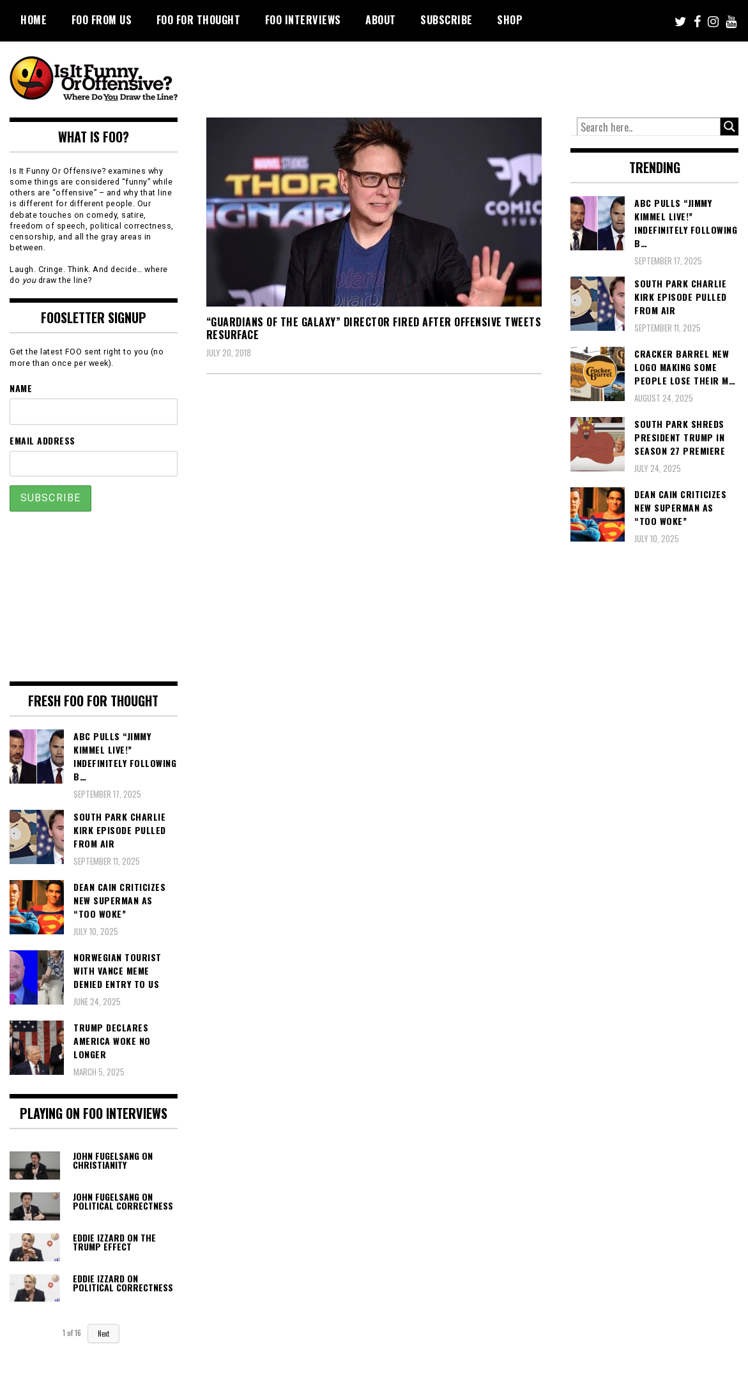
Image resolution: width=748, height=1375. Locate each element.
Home (33, 19)
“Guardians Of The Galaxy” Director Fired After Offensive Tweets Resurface (374, 328)
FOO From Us (102, 19)
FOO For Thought (198, 19)
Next (103, 1333)
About (380, 19)
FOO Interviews (303, 19)
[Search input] (649, 127)
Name (21, 388)
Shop (510, 19)
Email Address (42, 440)
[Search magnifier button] (729, 126)
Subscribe (446, 19)
